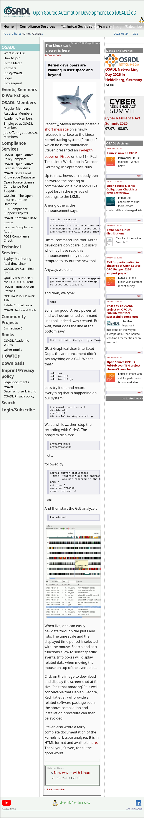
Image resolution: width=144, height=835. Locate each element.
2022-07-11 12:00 (114, 258)
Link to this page (134, 820)
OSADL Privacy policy (19, 396)
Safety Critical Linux (18, 305)
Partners (10, 68)
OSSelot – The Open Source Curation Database (18, 199)
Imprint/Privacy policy (94, 26)
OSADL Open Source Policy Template (18, 157)
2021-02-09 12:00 (114, 357)
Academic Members (18, 118)
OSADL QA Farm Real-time (19, 270)
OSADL (36, 34)
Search (8, 403)
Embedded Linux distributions (118, 232)
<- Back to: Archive (55, 801)
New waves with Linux (72, 784)
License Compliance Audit (18, 229)
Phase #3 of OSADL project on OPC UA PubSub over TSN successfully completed (122, 311)
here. (93, 754)
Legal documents (16, 382)
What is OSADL (14, 53)
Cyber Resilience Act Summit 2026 (122, 119)
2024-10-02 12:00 (114, 149)
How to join (12, 58)
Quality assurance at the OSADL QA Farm (18, 280)
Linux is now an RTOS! (122, 153)
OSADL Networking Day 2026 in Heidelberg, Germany (123, 72)
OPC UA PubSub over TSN (19, 298)
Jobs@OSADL (13, 73)
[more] (139, 176)
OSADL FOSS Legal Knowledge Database (19, 175)
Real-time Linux (15, 263)
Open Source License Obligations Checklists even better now (121, 189)
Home (68, 26)
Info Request (13, 83)
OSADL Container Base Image (20, 220)
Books (8, 335)
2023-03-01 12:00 (114, 225)
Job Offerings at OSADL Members (21, 135)
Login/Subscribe (129, 26)
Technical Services (11, 250)
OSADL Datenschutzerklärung (20, 389)
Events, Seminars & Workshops (19, 92)
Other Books (13, 350)
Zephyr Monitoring (17, 258)
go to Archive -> (132, 398)
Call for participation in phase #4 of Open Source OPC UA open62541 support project (123, 267)
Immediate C (13, 328)
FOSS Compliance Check (16, 238)
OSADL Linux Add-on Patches (19, 289)
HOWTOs (11, 356)
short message (57, 129)
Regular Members (17, 108)
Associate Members (18, 113)
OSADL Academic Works (16, 342)
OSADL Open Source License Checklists (18, 166)
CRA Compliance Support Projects (16, 211)
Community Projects (14, 319)
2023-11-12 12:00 (114, 181)
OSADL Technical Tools (20, 310)
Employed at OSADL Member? (18, 125)
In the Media (13, 63)
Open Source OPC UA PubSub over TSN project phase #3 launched (123, 365)
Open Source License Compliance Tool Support (19, 186)
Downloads (13, 363)
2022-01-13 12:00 (114, 301)
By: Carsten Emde (53, 55)
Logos (8, 78)
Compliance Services (14, 146)
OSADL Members (19, 102)
